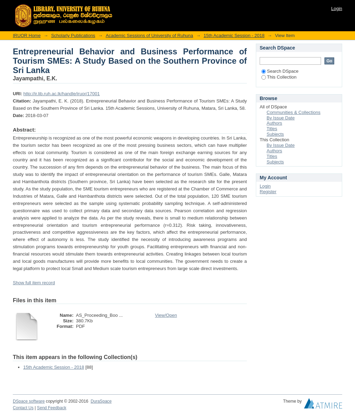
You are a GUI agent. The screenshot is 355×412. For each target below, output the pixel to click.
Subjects (275, 134)
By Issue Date (281, 117)
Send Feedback (52, 407)
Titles (272, 128)
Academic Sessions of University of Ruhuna (149, 35)
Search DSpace (279, 71)
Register (268, 191)
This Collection (278, 77)
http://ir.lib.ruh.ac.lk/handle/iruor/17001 (61, 93)
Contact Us (23, 407)
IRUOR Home (27, 35)
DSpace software (29, 401)
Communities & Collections (293, 112)
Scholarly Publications (73, 35)
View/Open (166, 315)
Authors (274, 123)
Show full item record (34, 282)
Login (336, 8)
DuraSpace (100, 401)
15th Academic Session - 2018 (234, 35)
